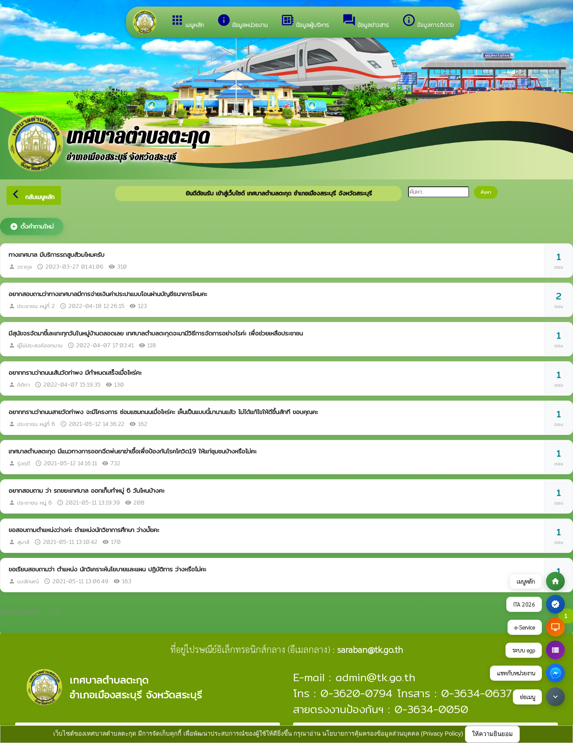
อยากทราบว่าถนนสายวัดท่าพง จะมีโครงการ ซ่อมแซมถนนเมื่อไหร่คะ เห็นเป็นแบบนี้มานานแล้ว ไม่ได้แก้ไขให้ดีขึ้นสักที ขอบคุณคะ (163, 412)
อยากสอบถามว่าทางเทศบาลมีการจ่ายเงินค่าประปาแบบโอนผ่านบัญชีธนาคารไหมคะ (108, 294)
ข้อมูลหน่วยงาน (242, 21)
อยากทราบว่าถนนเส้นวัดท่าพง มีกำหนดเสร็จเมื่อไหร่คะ (75, 372)
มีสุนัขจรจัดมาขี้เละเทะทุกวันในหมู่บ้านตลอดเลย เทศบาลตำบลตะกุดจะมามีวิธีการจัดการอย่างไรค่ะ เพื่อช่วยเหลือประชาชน (156, 333)
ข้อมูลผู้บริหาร (305, 21)
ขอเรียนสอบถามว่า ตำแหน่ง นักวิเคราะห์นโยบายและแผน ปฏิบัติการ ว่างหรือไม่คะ (107, 569)
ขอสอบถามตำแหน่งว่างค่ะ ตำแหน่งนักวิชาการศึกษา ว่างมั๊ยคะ (84, 530)
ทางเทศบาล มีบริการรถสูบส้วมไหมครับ (56, 254)
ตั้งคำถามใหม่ (32, 226)
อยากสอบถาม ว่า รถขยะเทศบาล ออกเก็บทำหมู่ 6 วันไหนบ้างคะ (87, 490)
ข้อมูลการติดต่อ (428, 21)
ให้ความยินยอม (492, 733)
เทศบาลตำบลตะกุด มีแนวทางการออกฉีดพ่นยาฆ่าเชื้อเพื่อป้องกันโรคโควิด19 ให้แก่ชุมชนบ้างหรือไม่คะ (133, 451)
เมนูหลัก (187, 21)
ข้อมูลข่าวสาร (365, 21)
